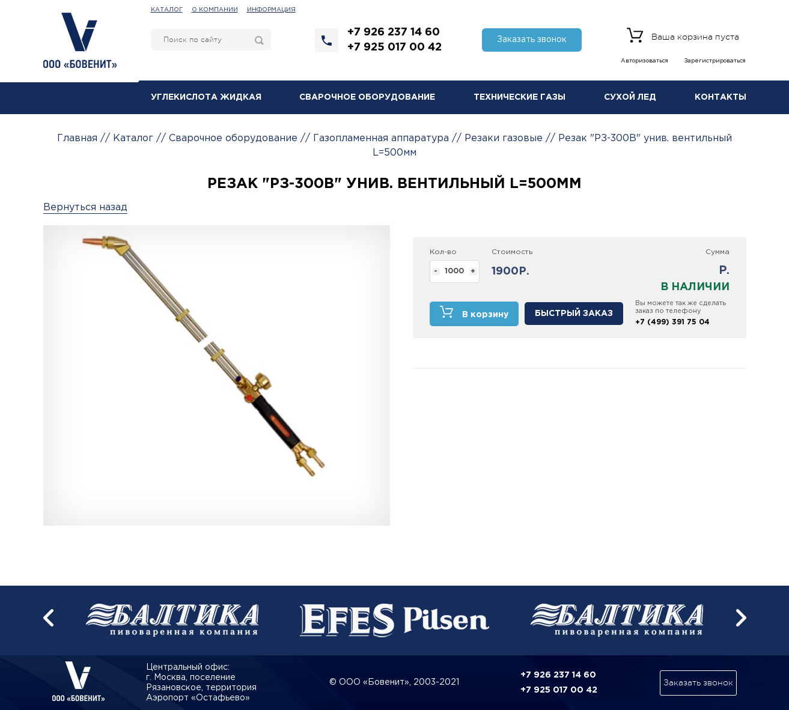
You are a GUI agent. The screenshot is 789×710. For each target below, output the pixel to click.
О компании (215, 10)
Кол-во (443, 252)
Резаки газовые (504, 138)
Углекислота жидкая (206, 97)
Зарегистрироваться (715, 61)
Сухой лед (630, 97)
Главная (77, 138)
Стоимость (512, 252)
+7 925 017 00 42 (394, 47)
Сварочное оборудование (367, 97)
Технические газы (519, 97)
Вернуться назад (85, 207)
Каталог (167, 10)
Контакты (720, 97)
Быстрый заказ (574, 313)
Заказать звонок (532, 39)
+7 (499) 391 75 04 (672, 322)
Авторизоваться (644, 61)
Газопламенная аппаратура (381, 138)
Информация (271, 10)
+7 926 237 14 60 (393, 32)
